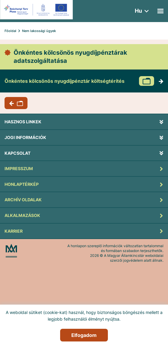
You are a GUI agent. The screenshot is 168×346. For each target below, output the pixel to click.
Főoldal (10, 31)
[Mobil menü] (160, 11)
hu (138, 11)
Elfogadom (84, 335)
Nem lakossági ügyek (39, 31)
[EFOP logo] (37, 9)
